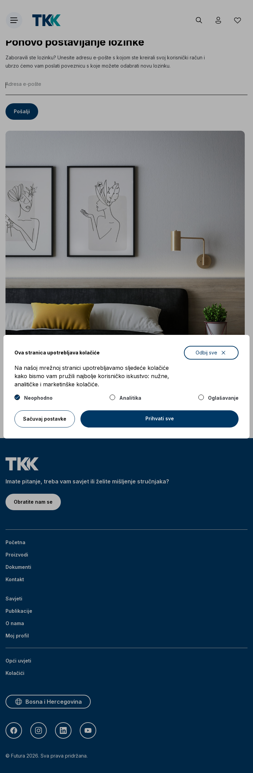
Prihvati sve (159, 418)
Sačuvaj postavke (44, 419)
